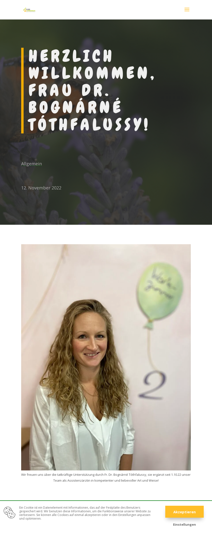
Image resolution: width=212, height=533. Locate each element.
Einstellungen (184, 524)
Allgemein (31, 164)
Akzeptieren (184, 511)
